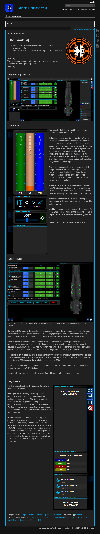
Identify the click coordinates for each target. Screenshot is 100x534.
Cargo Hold (25, 520)
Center (34, 517)
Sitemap (92, 9)
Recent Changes (68, 9)
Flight (24, 515)
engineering (16, 16)
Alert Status (83, 517)
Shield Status (13, 520)
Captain (78, 515)
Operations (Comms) (52, 515)
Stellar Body (59, 517)
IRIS (39, 520)
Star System (71, 517)
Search (93, 6)
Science (39, 515)
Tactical (31, 515)
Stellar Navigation (45, 517)
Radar (33, 520)
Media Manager (81, 9)
